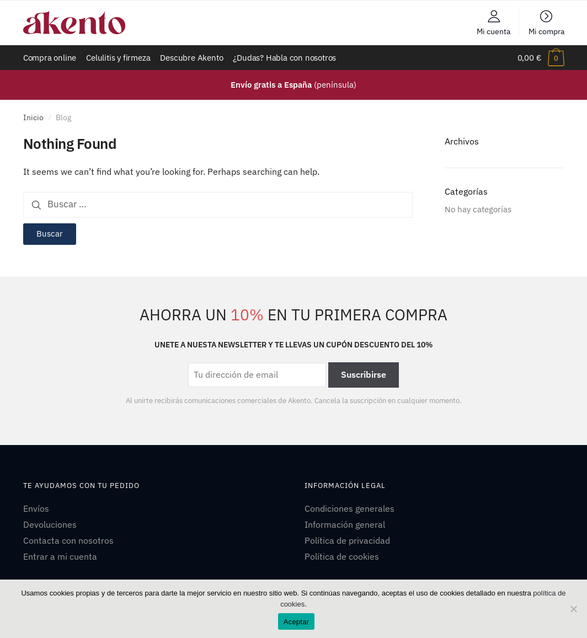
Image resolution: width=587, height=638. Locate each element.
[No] (573, 608)
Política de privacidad (347, 540)
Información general (345, 524)
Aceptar (296, 622)
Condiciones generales (349, 508)
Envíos (36, 508)
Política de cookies (342, 556)
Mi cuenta (493, 30)
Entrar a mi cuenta (60, 556)
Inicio (33, 117)
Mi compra (546, 30)
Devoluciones (50, 524)
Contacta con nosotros (68, 540)
